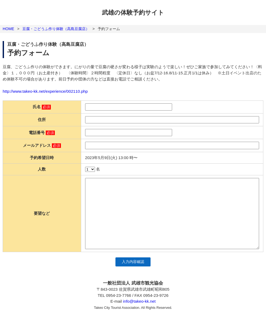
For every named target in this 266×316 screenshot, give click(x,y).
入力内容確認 (133, 262)
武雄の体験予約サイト (133, 12)
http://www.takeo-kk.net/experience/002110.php (45, 91)
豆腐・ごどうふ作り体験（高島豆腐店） (55, 29)
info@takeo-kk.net (139, 301)
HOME (8, 29)
